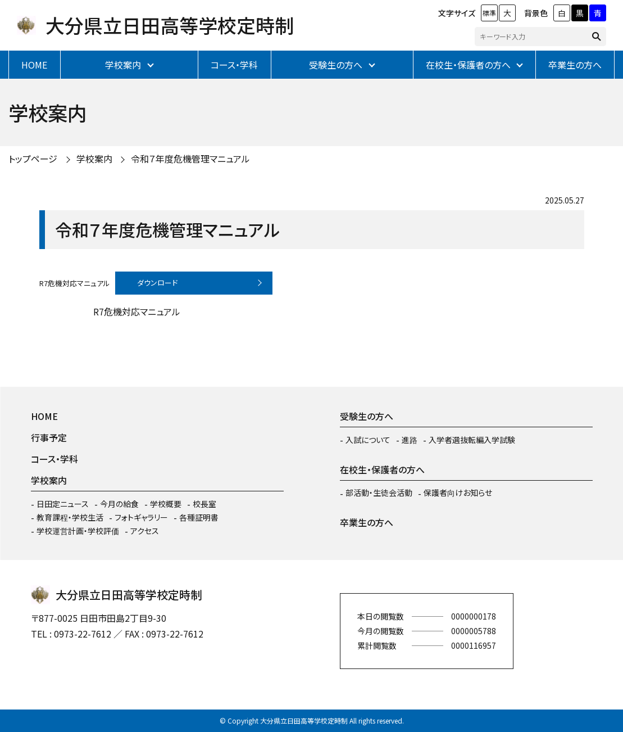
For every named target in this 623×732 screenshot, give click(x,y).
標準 (489, 12)
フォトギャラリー (141, 517)
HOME (34, 64)
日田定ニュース (63, 503)
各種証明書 (199, 517)
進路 (409, 439)
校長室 (204, 503)
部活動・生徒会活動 (378, 492)
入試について (367, 439)
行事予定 (49, 437)
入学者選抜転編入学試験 (472, 439)
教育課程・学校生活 (70, 517)
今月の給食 (119, 503)
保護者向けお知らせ (458, 492)
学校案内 (123, 64)
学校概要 (165, 503)
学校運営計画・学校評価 (78, 530)
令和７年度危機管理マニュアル (190, 158)
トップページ (32, 158)
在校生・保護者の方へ (468, 64)
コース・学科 (234, 64)
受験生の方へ (335, 64)
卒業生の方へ (575, 64)
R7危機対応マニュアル (74, 282)
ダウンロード (157, 282)
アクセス (144, 530)
